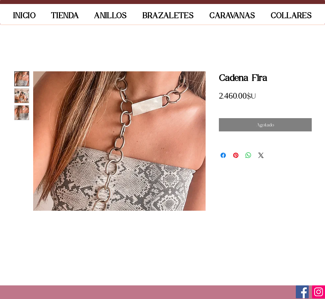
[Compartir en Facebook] (223, 155)
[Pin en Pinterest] (236, 155)
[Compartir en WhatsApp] (248, 155)
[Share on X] (261, 155)
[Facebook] (302, 291)
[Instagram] (318, 291)
